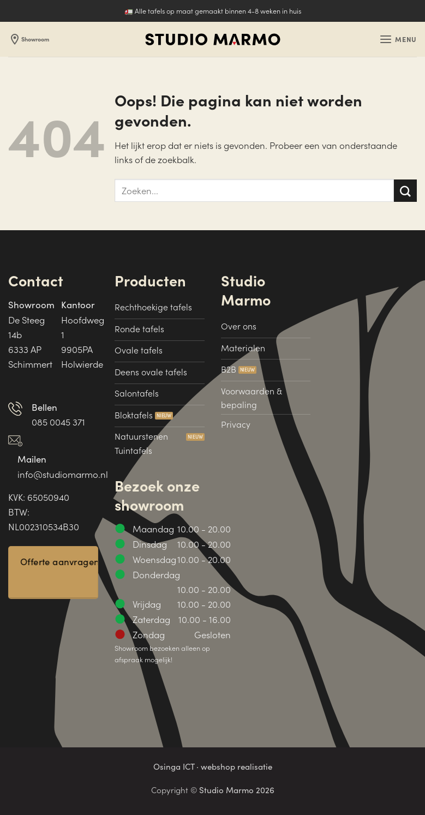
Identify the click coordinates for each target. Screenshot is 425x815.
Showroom (30, 39)
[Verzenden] (405, 190)
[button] (397, 39)
